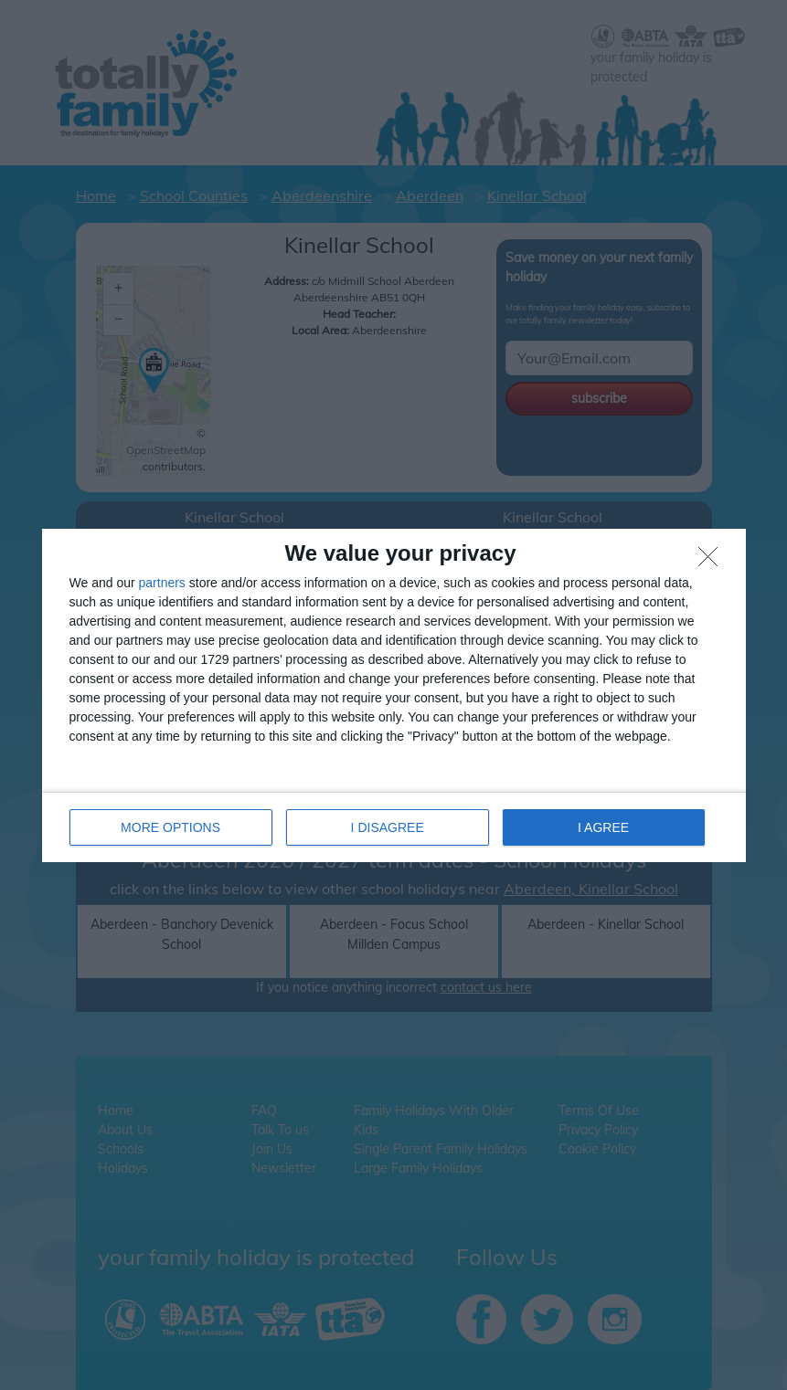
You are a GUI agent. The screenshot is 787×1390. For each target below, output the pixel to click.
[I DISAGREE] (713, 561)
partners (162, 582)
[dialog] (394, 695)
